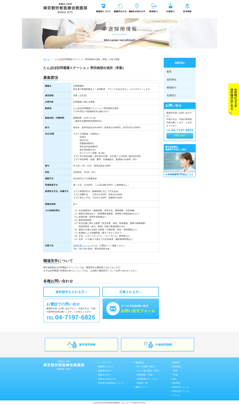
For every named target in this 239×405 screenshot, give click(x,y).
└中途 (175, 375)
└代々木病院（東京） (146, 366)
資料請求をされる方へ (71, 292)
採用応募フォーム (81, 245)
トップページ (104, 362)
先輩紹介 (172, 95)
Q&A (174, 379)
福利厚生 (172, 79)
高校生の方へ (104, 375)
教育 (169, 71)
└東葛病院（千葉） (145, 375)
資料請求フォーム (180, 387)
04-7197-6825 (86, 249)
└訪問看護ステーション (147, 379)
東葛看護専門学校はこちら (180, 174)
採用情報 (176, 366)
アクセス (176, 395)
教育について (142, 387)
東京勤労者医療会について (111, 383)
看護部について (105, 366)
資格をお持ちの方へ (107, 379)
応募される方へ (131, 292)
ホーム (46, 59)
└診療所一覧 (142, 383)
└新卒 (175, 370)
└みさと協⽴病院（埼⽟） (148, 370)
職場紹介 (172, 87)
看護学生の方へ (105, 370)
